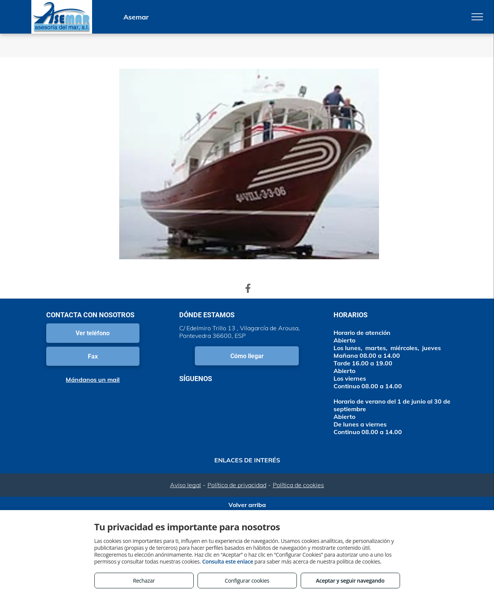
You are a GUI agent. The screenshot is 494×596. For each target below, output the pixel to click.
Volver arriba (247, 505)
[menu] (477, 17)
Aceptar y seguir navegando (350, 580)
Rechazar (144, 580)
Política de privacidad (236, 485)
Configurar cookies (247, 580)
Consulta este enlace (227, 561)
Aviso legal (185, 485)
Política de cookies (298, 485)
